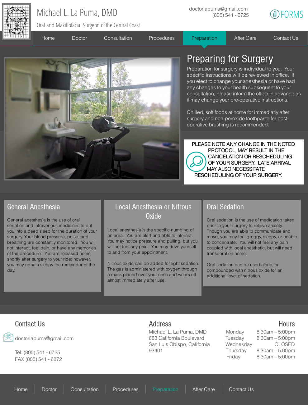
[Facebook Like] (180, 364)
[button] (161, 40)
